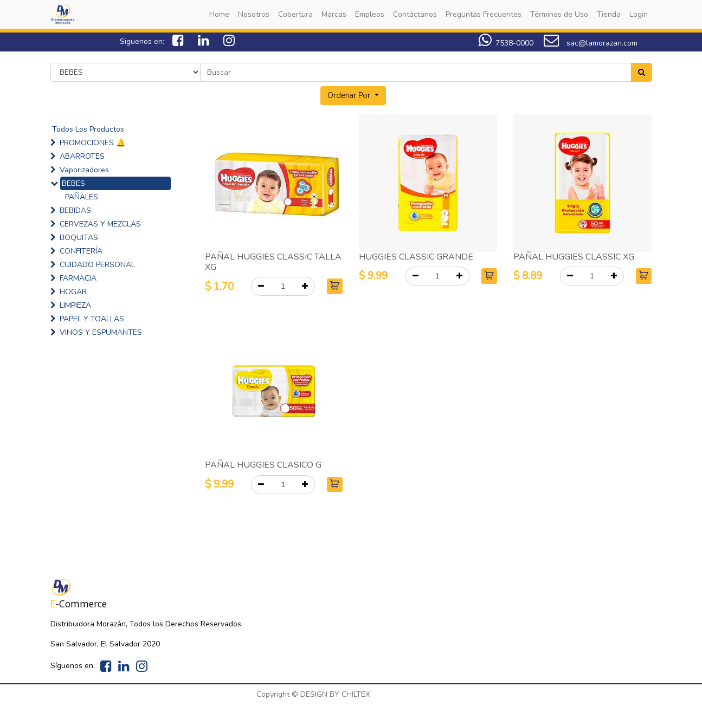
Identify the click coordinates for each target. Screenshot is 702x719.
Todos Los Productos (88, 129)
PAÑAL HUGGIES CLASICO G (263, 465)
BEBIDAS (75, 210)
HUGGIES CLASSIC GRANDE (416, 257)
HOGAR (73, 292)
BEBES (73, 183)
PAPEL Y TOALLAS (92, 319)
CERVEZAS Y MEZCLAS (100, 224)
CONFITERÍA (81, 251)
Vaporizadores (84, 170)
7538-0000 (514, 43)
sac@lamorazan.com (590, 43)
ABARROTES (82, 156)
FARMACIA (78, 278)
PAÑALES (81, 197)
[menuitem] (219, 14)
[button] (353, 95)
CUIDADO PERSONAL (97, 265)
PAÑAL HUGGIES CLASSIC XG (573, 257)
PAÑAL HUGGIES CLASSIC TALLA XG (273, 262)
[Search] (641, 72)
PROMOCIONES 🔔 (92, 143)
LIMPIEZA (75, 305)
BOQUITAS (79, 237)
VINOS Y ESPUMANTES (101, 332)
